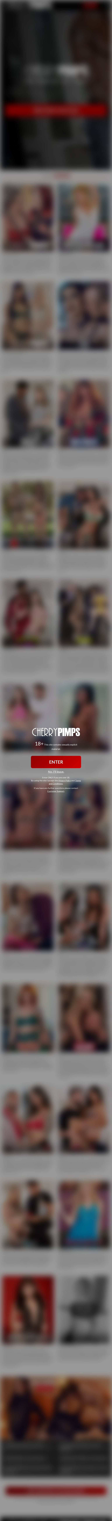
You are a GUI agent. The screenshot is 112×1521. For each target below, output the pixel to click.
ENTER (56, 761)
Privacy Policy (64, 780)
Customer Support (55, 791)
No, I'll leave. (56, 771)
